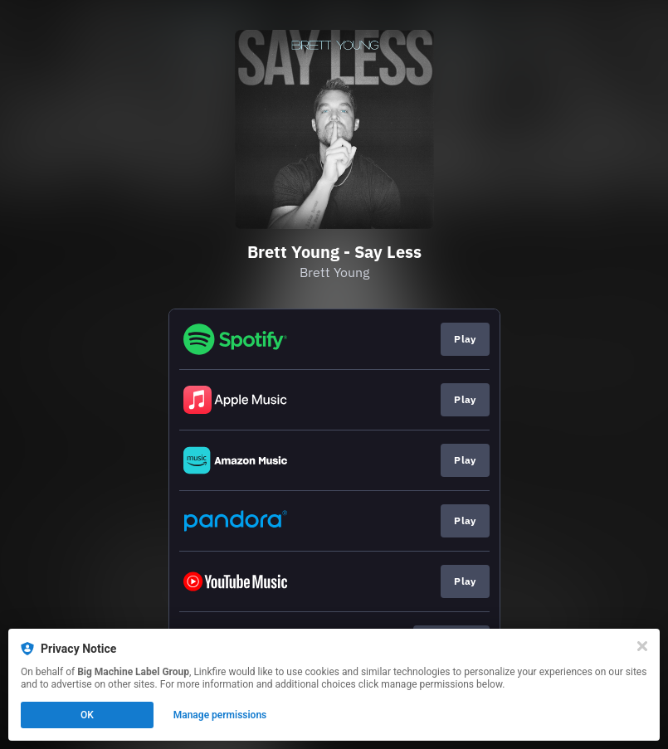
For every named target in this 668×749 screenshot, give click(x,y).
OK (87, 715)
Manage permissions (220, 715)
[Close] (642, 646)
